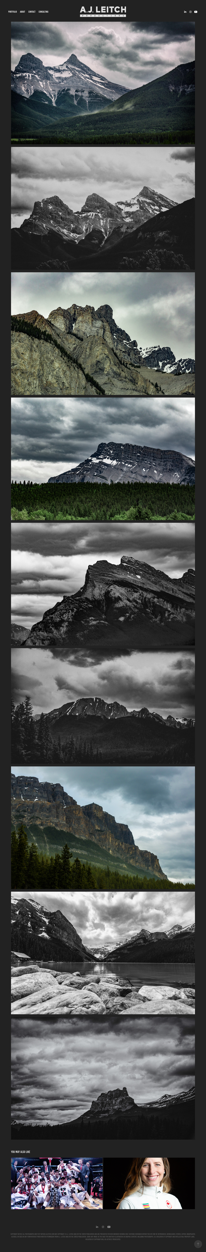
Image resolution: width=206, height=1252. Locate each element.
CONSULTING (43, 11)
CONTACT (31, 11)
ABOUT (22, 11)
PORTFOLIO (12, 11)
